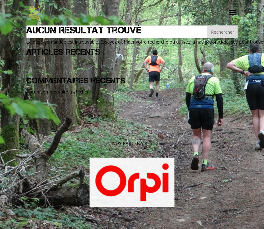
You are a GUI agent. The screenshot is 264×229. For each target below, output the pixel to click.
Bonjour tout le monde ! (51, 63)
